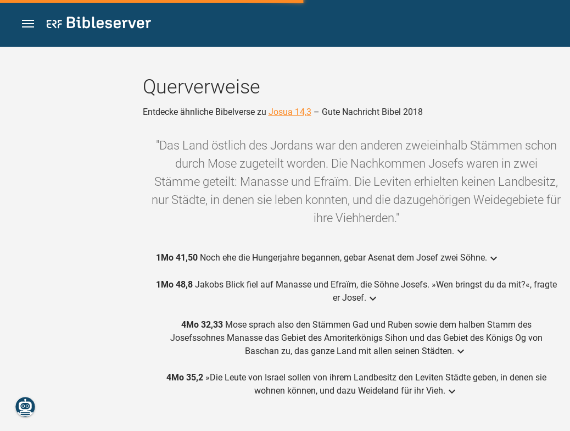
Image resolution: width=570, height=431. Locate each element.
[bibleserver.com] (99, 24)
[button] (28, 24)
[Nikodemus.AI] (25, 407)
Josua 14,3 (290, 112)
